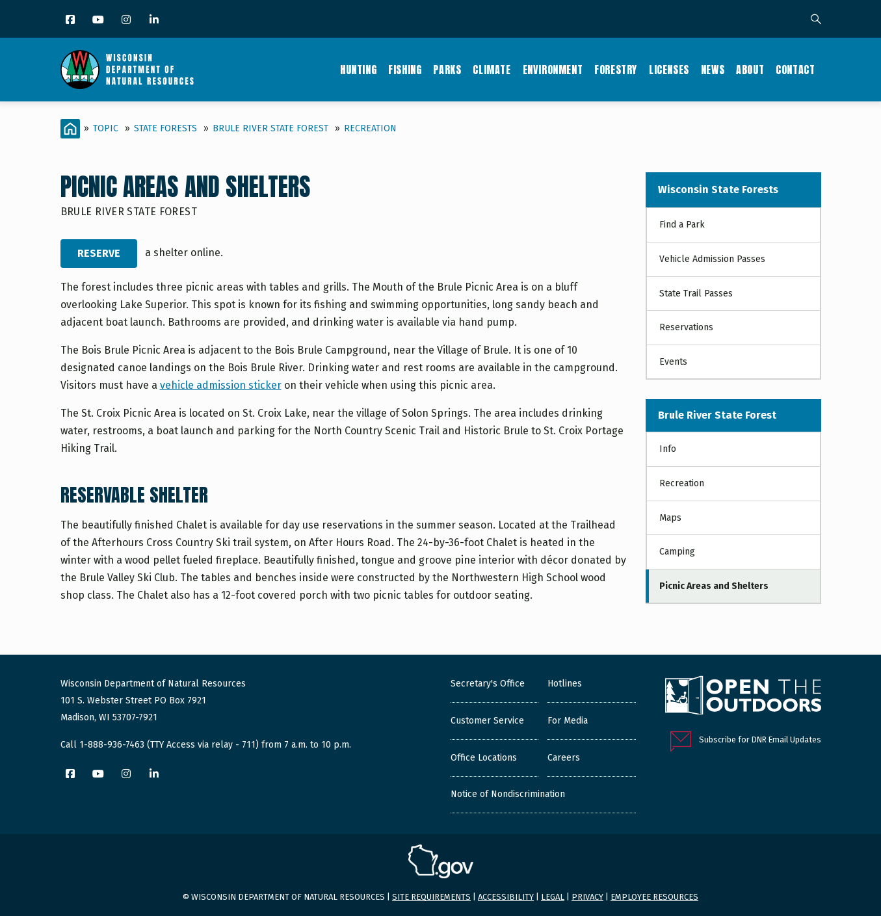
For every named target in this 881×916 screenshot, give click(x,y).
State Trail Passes (696, 293)
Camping (677, 551)
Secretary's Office (488, 683)
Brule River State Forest (270, 128)
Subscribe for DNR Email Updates (760, 739)
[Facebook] (71, 20)
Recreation (370, 128)
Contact (795, 69)
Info (667, 448)
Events (673, 361)
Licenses (669, 69)
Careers (563, 757)
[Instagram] (127, 20)
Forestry (615, 69)
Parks (447, 69)
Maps (670, 517)
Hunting (358, 69)
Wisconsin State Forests (718, 189)
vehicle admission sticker (221, 385)
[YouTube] (99, 20)
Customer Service (487, 720)
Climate (491, 69)
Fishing (404, 69)
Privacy (587, 897)
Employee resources (654, 897)
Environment (553, 69)
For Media (567, 720)
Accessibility (506, 897)
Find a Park (682, 224)
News (712, 69)
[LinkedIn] (155, 20)
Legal (552, 897)
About (750, 69)
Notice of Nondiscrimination (508, 794)
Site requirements (431, 897)
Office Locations (484, 757)
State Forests (165, 128)
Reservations (686, 327)
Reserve (98, 253)
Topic (105, 128)
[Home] (70, 128)
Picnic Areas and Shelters (714, 586)
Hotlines (564, 683)
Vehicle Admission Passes (712, 259)
